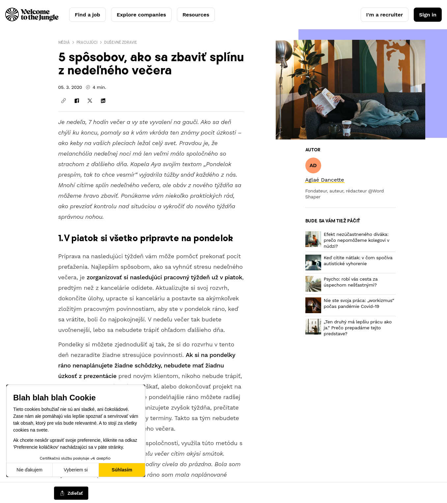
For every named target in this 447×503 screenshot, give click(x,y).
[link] (324, 180)
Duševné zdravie (120, 42)
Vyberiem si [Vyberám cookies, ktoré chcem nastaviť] (76, 469)
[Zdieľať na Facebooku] (76, 100)
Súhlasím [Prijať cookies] (122, 469)
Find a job (87, 15)
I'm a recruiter (384, 15)
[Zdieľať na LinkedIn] (103, 100)
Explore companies (141, 15)
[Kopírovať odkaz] (63, 100)
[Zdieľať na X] (90, 100)
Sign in (427, 15)
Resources (195, 15)
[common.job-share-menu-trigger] (71, 493)
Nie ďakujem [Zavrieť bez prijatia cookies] (29, 469)
